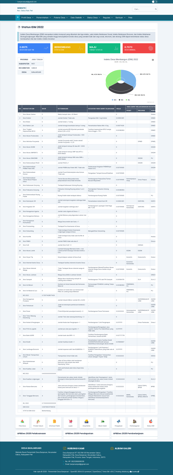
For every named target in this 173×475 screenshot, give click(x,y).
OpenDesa (97, 471)
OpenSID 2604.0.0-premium (80, 471)
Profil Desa (27, 17)
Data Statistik (77, 17)
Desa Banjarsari (63, 471)
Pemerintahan (43, 17)
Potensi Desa (61, 17)
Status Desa (93, 17)
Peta (130, 17)
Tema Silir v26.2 (108, 471)
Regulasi (108, 17)
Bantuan (121, 17)
